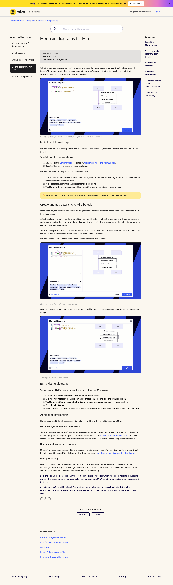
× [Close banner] (169, 3)
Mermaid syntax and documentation (153, 83)
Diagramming (52, 21)
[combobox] (86, 29)
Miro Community (89, 576)
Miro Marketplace (68, 163)
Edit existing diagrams (150, 64)
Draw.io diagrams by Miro (23, 60)
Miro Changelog (19, 576)
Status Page (54, 576)
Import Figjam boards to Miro (53, 552)
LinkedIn (49, 499)
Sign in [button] (157, 12)
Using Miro (31, 21)
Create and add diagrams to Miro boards (153, 54)
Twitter (45, 499)
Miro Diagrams (18, 53)
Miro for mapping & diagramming (20, 44)
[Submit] (54, 29)
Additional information (150, 73)
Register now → (136, 3)
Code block (45, 547)
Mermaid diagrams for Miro (22, 68)
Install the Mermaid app (151, 43)
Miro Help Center (17, 21)
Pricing (122, 576)
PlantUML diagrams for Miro (22, 78)
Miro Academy (154, 576)
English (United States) (140, 11)
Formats (41, 21)
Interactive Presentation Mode (54, 557)
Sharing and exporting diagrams (151, 95)
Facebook (41, 499)
